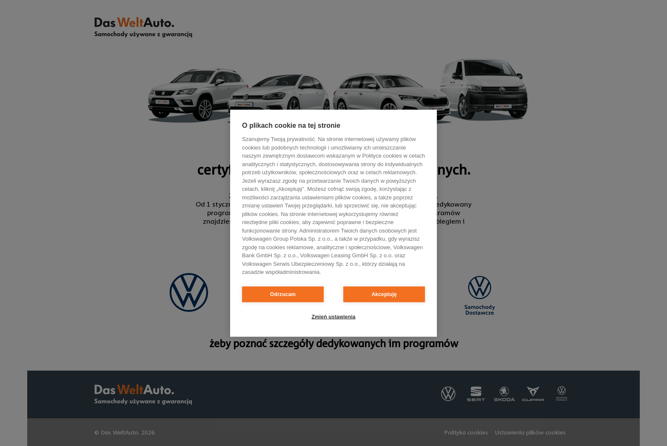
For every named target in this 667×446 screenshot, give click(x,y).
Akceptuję (383, 294)
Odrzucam (283, 294)
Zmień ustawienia (333, 317)
